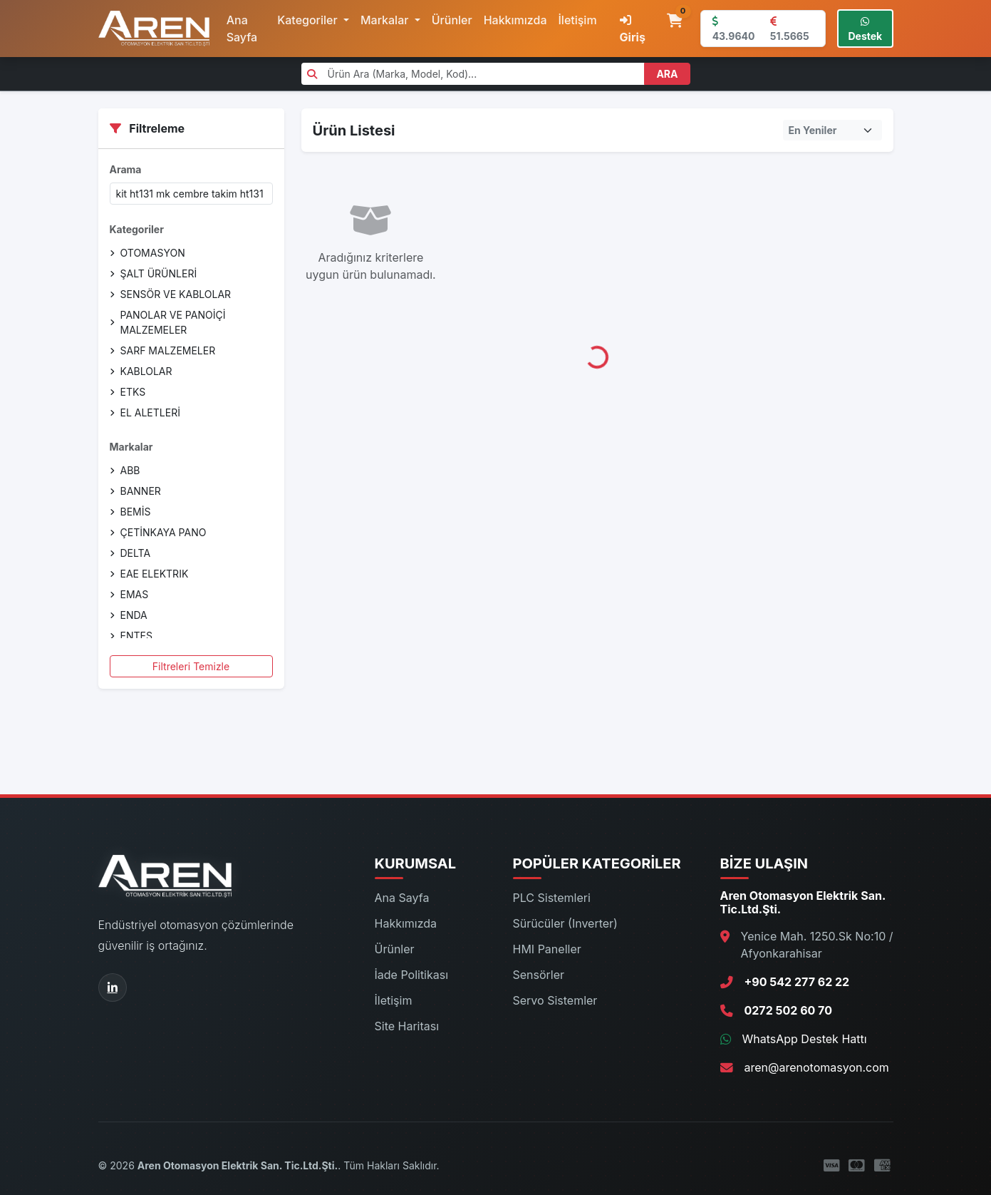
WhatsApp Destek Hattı (804, 1039)
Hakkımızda (515, 20)
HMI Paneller (547, 949)
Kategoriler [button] (309, 20)
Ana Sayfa (242, 28)
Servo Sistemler (555, 1000)
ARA (667, 74)
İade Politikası (412, 975)
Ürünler (452, 20)
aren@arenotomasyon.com (816, 1067)
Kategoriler (137, 229)
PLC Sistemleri (552, 898)
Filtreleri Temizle (190, 666)
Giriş (632, 29)
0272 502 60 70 (788, 1010)
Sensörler (539, 975)
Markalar (131, 447)
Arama (126, 169)
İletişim (577, 20)
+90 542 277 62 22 (797, 982)
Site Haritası (407, 1026)
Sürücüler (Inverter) (565, 923)
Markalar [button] (386, 20)
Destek (866, 29)
